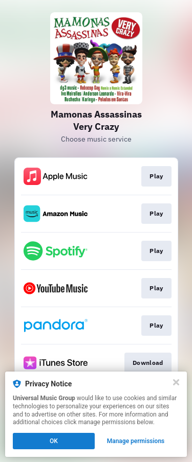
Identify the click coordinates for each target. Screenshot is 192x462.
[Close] (176, 382)
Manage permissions (136, 441)
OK (54, 441)
